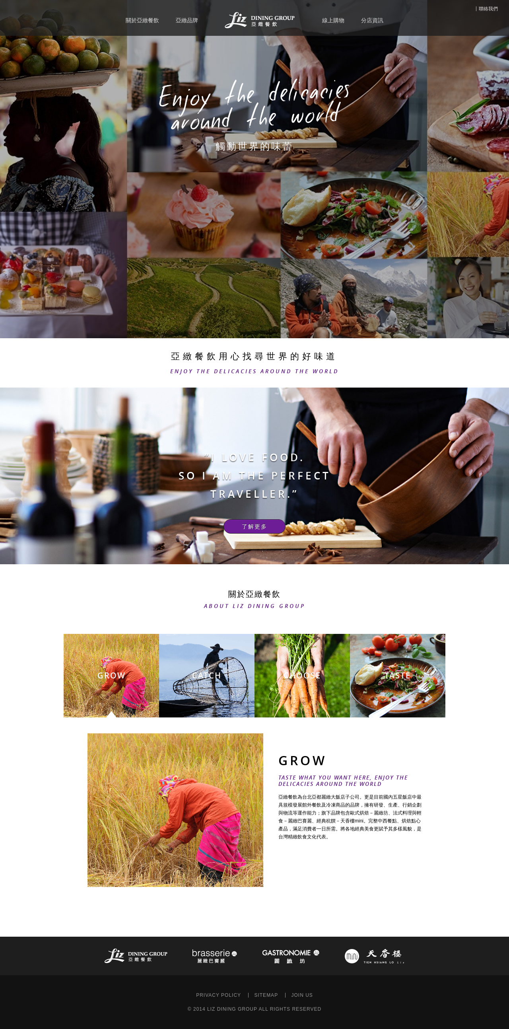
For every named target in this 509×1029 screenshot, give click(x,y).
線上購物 (333, 20)
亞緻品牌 (187, 20)
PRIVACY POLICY (218, 995)
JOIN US (302, 995)
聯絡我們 (488, 8)
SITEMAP (266, 995)
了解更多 (254, 526)
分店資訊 (372, 20)
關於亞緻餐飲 (142, 20)
